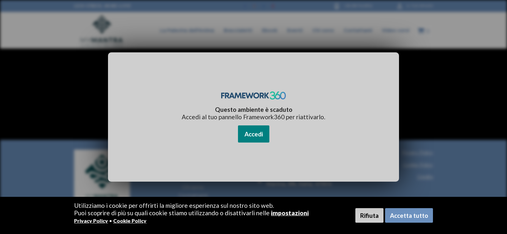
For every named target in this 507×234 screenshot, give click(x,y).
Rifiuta (369, 215)
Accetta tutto (409, 215)
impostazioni (290, 213)
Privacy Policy (91, 221)
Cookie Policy (129, 221)
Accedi (253, 134)
